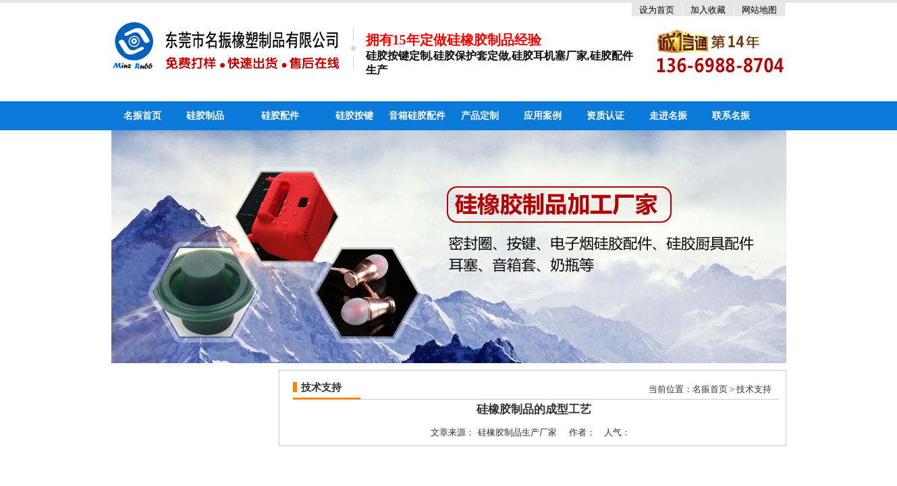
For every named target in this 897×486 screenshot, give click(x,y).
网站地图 (759, 10)
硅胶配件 (280, 116)
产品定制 (480, 116)
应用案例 (543, 116)
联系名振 (731, 116)
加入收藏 (708, 10)
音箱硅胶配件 (417, 116)
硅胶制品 (205, 116)
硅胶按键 (354, 116)
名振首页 (142, 116)
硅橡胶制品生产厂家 (517, 432)
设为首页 (656, 10)
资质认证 (605, 116)
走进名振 (668, 116)
